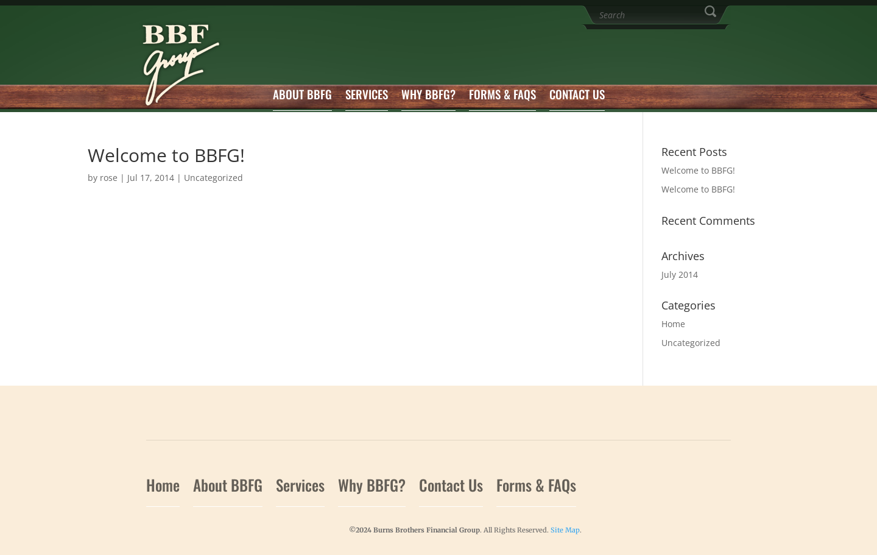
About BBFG (302, 96)
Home (673, 324)
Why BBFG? (428, 96)
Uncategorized (213, 177)
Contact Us (577, 96)
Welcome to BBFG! (698, 170)
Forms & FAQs (502, 96)
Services (366, 96)
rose (109, 177)
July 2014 (679, 274)
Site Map (565, 530)
